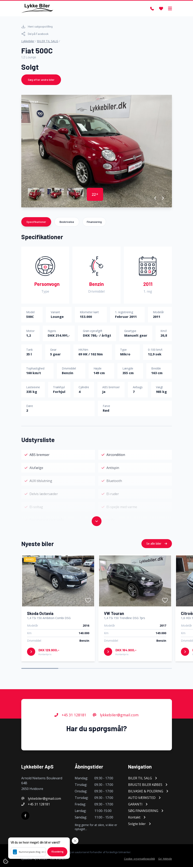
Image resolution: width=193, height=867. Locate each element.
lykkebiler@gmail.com (116, 714)
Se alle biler (156, 543)
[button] (155, 198)
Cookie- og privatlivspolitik (139, 858)
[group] (96, 151)
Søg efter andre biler (41, 79)
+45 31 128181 (70, 714)
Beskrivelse (67, 221)
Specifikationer (36, 221)
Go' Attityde (165, 858)
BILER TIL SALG (47, 41)
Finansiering (94, 221)
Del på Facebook (35, 34)
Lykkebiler (27, 41)
